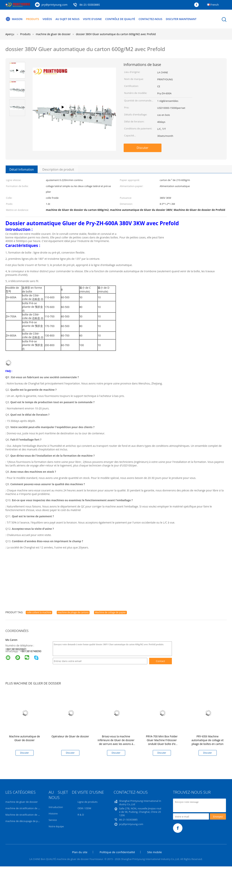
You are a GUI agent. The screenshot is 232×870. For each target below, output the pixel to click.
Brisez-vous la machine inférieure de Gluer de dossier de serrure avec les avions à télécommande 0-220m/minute (116, 744)
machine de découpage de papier (24, 821)
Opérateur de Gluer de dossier (70, 736)
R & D (81, 814)
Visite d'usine (92, 19)
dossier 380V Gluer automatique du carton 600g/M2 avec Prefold (116, 34)
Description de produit (58, 169)
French (214, 4)
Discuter (142, 148)
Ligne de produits (88, 801)
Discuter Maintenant (181, 19)
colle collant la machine (39, 612)
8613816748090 (31, 651)
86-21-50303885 (89, 4)
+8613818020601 (16, 649)
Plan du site (79, 852)
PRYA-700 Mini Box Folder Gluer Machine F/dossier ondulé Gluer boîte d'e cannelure (162, 742)
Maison (14, 19)
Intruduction (56, 807)
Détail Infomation (21, 169)
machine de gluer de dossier (21, 801)
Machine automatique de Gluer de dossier (24, 738)
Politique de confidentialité (117, 852)
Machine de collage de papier (110, 612)
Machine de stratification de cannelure (27, 814)
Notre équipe (56, 826)
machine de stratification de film (23, 808)
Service (53, 820)
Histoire (53, 813)
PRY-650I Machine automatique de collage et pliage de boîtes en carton (208, 740)
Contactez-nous (150, 19)
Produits (32, 19)
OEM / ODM (84, 808)
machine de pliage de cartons (73, 612)
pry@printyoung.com (55, 4)
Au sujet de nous (67, 19)
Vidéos (47, 19)
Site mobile (154, 852)
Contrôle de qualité (120, 19)
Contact (160, 661)
